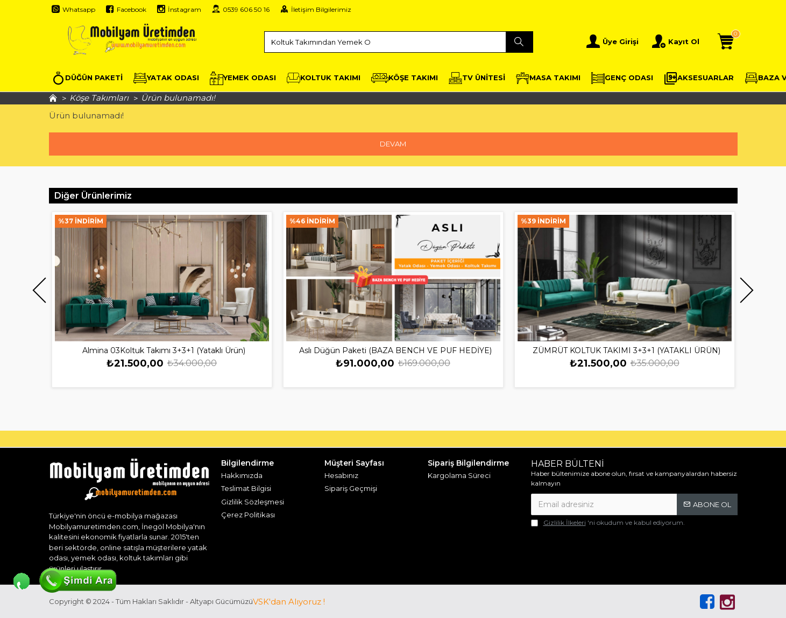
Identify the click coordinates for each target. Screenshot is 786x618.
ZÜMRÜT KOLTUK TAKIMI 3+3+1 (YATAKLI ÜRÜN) (626, 350)
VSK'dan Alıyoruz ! (289, 601)
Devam (393, 143)
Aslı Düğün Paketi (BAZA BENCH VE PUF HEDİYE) (395, 350)
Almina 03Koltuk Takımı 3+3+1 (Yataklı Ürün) (163, 350)
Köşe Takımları (99, 98)
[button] (39, 290)
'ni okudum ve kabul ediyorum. (608, 523)
